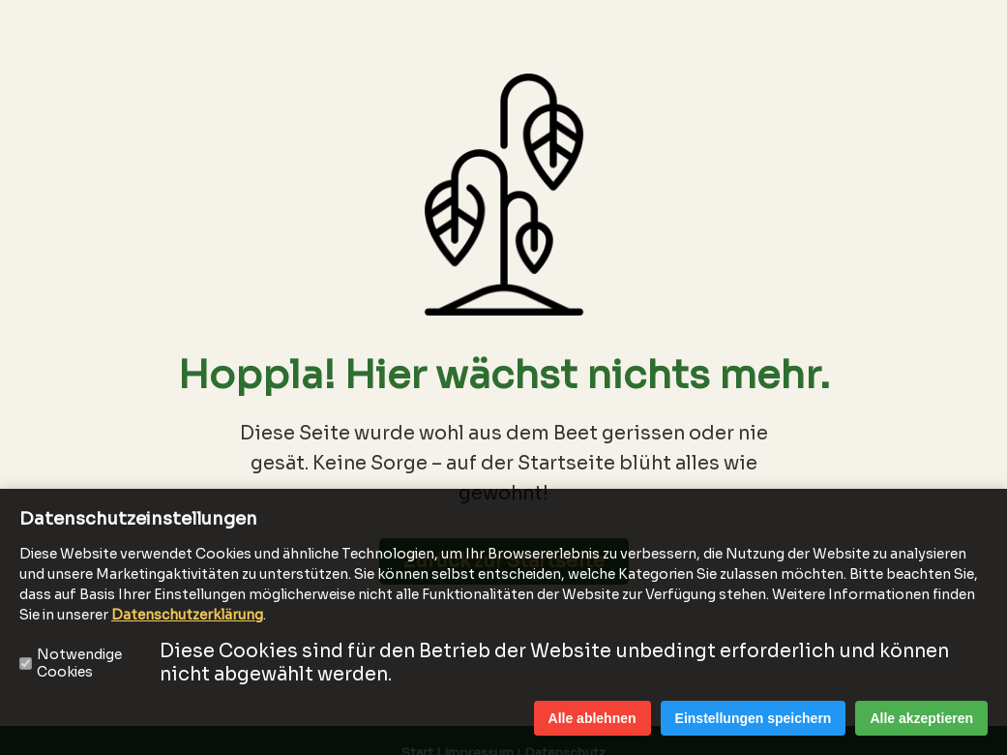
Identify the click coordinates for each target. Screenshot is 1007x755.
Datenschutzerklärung (187, 614)
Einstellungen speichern (753, 718)
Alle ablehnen (592, 718)
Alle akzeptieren (921, 718)
